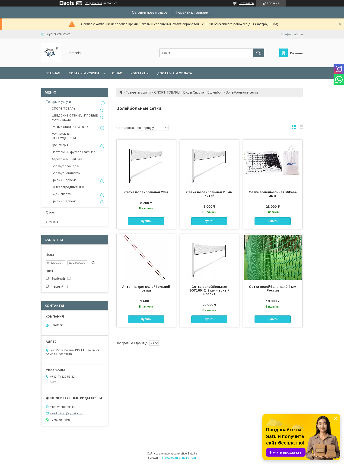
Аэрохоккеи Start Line (67, 159)
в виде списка (301, 128)
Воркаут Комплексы (66, 173)
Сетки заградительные (68, 187)
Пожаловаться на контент (179, 457)
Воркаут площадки (66, 166)
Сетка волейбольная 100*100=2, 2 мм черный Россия (209, 290)
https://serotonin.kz (62, 406)
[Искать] (258, 53)
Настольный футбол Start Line (73, 152)
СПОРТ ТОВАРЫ (167, 92)
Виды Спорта (193, 92)
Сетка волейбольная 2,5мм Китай (209, 194)
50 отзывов (246, 3)
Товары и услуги (84, 73)
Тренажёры (60, 145)
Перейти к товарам (192, 12)
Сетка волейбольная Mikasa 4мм (273, 194)
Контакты (140, 73)
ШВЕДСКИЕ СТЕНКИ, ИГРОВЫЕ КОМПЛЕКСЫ (75, 117)
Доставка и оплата (174, 73)
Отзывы (52, 222)
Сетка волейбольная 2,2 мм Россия (272, 288)
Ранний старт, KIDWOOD (70, 127)
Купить (146, 221)
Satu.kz (192, 453)
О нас (117, 73)
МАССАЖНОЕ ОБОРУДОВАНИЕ (65, 136)
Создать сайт (93, 3)
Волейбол (215, 92)
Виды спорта (61, 194)
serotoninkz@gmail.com (66, 413)
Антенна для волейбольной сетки (146, 288)
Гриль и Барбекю (64, 180)
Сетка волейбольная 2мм (146, 192)
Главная (52, 73)
